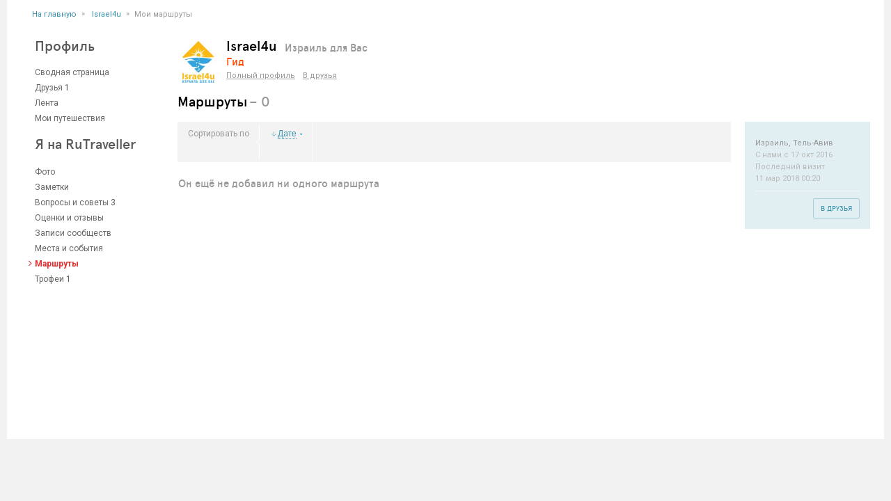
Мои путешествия (70, 118)
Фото (45, 172)
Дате (287, 133)
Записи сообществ (73, 233)
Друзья (49, 88)
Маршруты (57, 264)
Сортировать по (218, 133)
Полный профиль (260, 75)
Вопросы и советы (72, 202)
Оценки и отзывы (69, 218)
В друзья (320, 75)
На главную (54, 14)
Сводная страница (72, 72)
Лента (46, 103)
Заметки (52, 187)
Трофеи (49, 279)
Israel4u (106, 14)
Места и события (69, 248)
